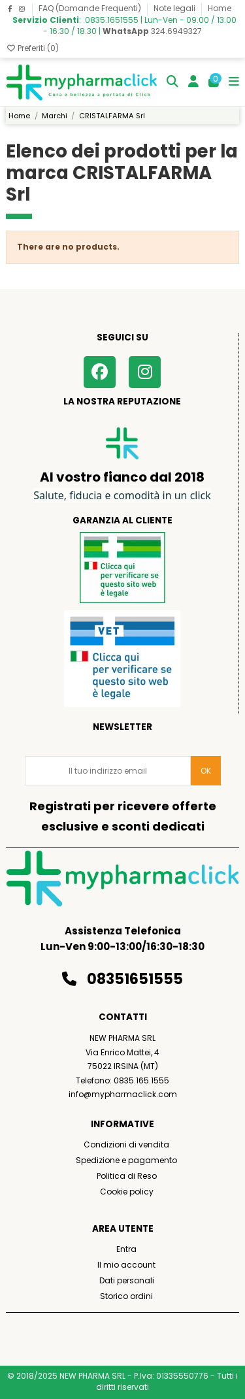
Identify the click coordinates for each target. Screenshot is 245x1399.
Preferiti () (32, 48)
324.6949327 (152, 31)
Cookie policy (127, 1191)
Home (219, 8)
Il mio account (126, 1264)
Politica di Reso (127, 1175)
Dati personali (126, 1280)
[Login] (194, 82)
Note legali (175, 8)
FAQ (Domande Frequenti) (91, 8)
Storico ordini (126, 1296)
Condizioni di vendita (126, 1144)
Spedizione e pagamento (126, 1160)
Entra (126, 1249)
